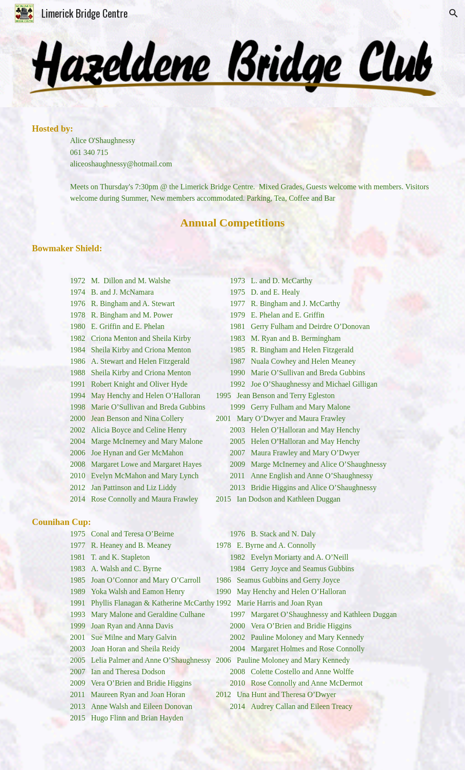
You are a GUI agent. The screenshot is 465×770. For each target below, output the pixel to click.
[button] (453, 13)
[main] (232, 439)
